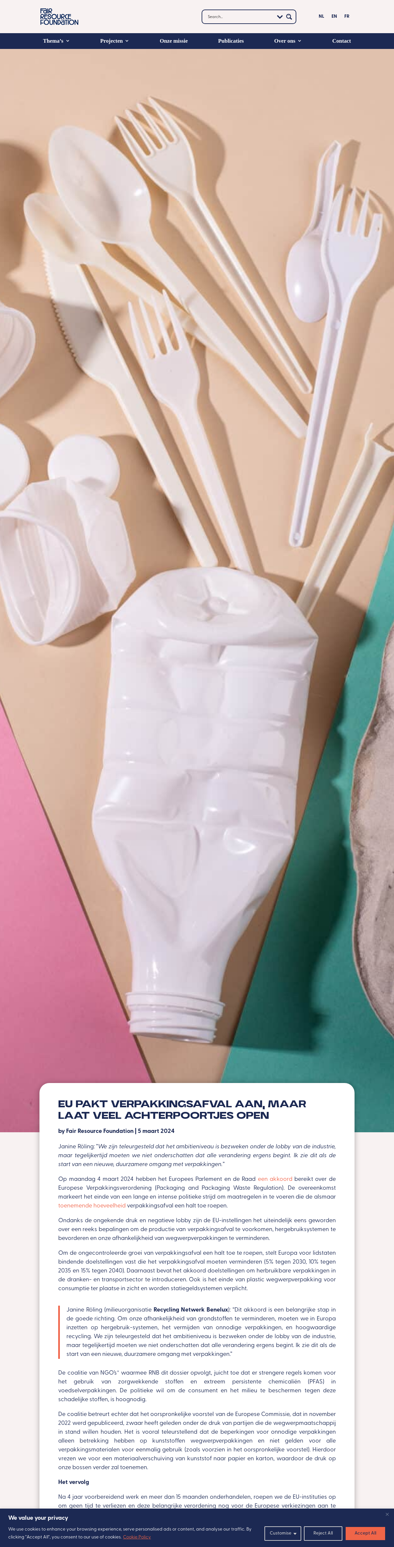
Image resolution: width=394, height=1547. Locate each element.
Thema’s (53, 41)
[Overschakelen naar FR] (346, 18)
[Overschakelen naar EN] (334, 18)
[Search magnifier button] (289, 16)
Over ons (284, 41)
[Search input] (240, 17)
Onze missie (174, 41)
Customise (280, 1533)
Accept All (365, 1533)
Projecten (111, 41)
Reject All (323, 1533)
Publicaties (231, 41)
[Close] (387, 1514)
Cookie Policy (137, 1537)
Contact (341, 41)
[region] (197, 1528)
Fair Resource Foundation (100, 1131)
